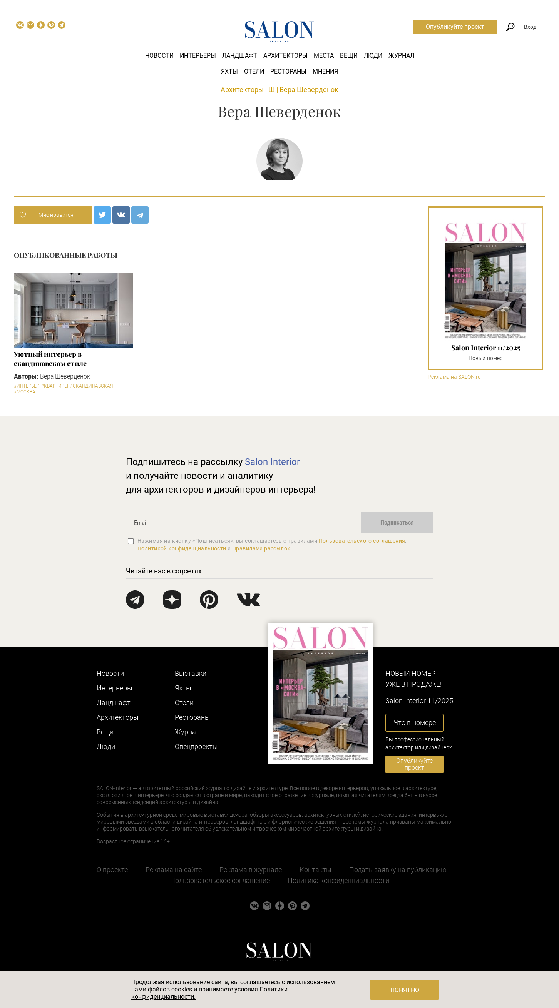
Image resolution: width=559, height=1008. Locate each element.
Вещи (349, 55)
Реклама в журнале (250, 870)
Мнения (325, 71)
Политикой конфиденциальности (181, 548)
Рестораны (288, 71)
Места (324, 55)
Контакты (315, 870)
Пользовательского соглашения (362, 541)
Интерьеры (198, 55)
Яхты (229, 71)
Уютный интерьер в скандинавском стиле (50, 358)
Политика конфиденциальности (338, 880)
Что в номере (414, 723)
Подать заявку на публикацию (398, 870)
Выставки (190, 673)
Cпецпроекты (196, 746)
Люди (373, 55)
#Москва (24, 391)
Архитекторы (285, 55)
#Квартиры (54, 386)
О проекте (112, 870)
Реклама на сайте (174, 870)
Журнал (401, 55)
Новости (159, 55)
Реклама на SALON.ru (454, 377)
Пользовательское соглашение (220, 880)
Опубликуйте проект (455, 26)
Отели (254, 71)
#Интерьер (26, 386)
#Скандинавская (91, 386)
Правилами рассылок (261, 548)
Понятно (404, 990)
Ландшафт (239, 55)
